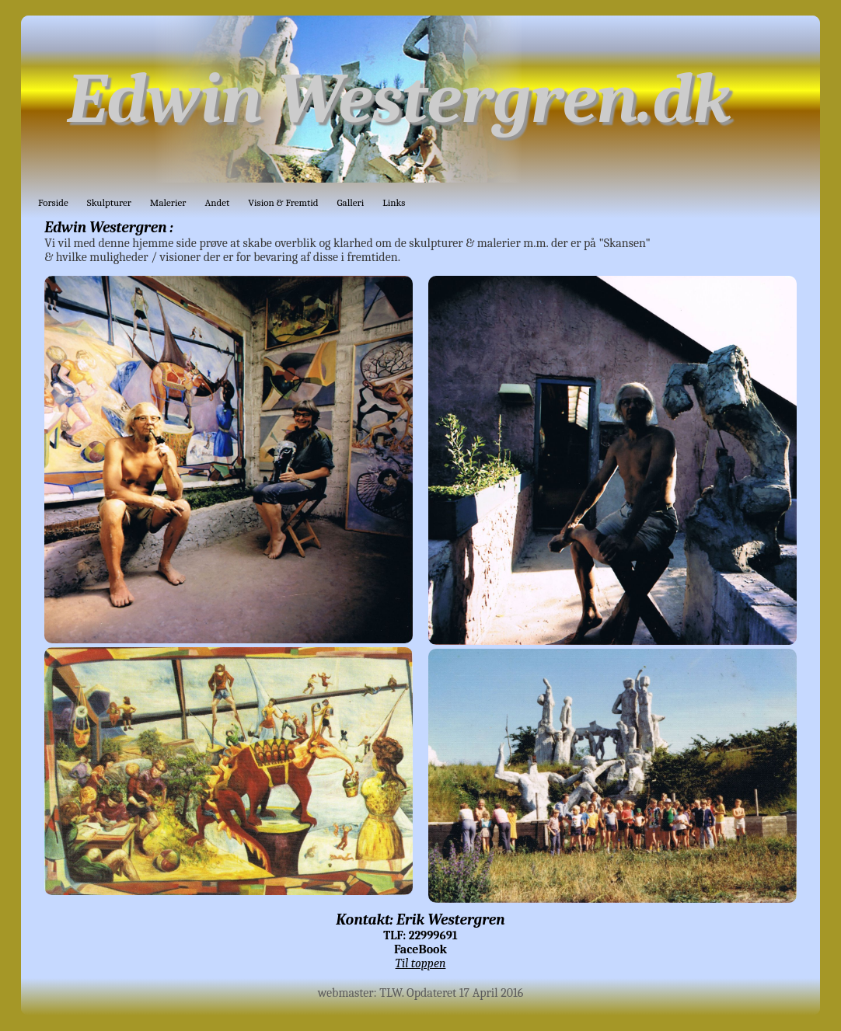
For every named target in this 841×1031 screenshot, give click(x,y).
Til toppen (421, 963)
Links (393, 202)
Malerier (168, 202)
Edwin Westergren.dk (399, 99)
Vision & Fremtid (283, 202)
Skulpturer (109, 202)
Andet (216, 202)
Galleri (351, 202)
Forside (53, 202)
